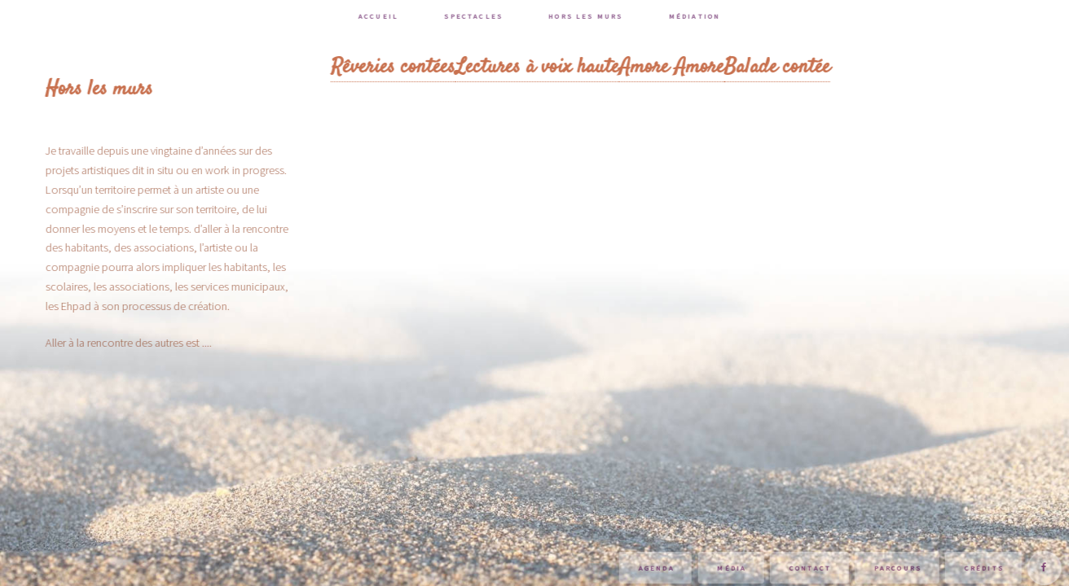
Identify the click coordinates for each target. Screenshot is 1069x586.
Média (734, 567)
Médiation (696, 15)
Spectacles (476, 15)
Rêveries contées (394, 66)
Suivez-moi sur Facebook (1046, 568)
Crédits (985, 567)
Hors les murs (588, 15)
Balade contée (779, 66)
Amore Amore (673, 66)
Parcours (899, 567)
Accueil (380, 15)
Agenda (658, 567)
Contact (812, 567)
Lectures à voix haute (539, 66)
